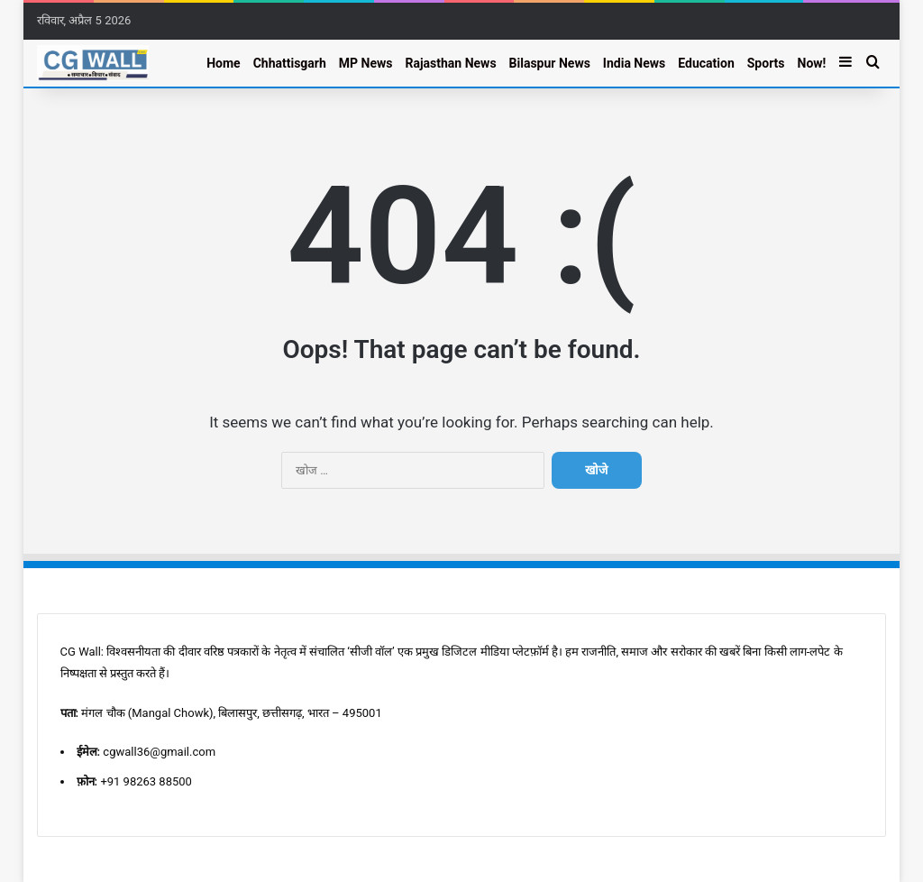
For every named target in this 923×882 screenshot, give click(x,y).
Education (706, 63)
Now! (812, 63)
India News (634, 63)
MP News (366, 63)
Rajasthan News (450, 63)
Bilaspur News (549, 63)
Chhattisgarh (289, 63)
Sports (766, 63)
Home (223, 63)
